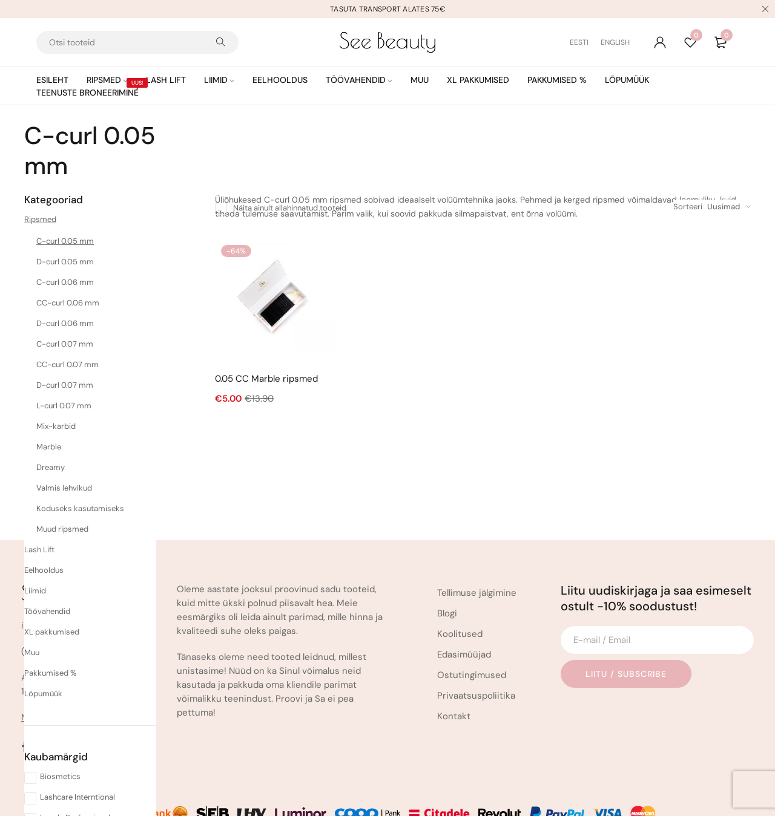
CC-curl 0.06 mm (67, 303)
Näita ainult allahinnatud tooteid (289, 208)
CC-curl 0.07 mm (67, 364)
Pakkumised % (50, 673)
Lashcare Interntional (77, 797)
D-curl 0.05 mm (65, 261)
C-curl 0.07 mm (64, 344)
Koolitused (460, 585)
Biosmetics (60, 776)
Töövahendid (47, 611)
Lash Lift (39, 549)
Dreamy (50, 467)
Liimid (35, 591)
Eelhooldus (44, 570)
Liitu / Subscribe (626, 624)
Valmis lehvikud (64, 488)
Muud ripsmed (62, 529)
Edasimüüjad (464, 605)
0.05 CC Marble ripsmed (266, 379)
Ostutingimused (471, 626)
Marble (48, 447)
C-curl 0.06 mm (65, 282)
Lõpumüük (43, 693)
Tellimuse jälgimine (476, 544)
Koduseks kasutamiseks (80, 508)
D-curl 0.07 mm (64, 385)
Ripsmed (40, 219)
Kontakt (453, 667)
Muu (31, 652)
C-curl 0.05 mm (65, 241)
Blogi (447, 564)
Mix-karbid (56, 426)
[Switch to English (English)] (615, 42)
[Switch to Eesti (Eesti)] (585, 42)
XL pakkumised (51, 632)
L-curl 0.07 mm (63, 405)
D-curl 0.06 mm (65, 323)
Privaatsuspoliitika (476, 647)
